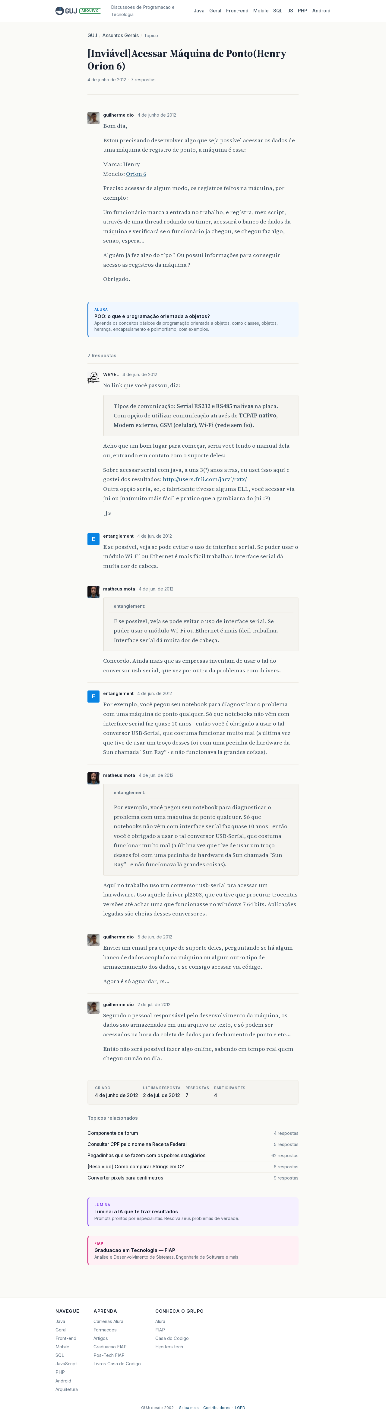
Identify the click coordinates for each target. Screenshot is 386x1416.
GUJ (92, 35)
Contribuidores (216, 1407)
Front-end (65, 1338)
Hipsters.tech (169, 1347)
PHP (302, 11)
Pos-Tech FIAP (109, 1355)
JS (290, 11)
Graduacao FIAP (110, 1347)
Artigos (100, 1338)
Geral (215, 11)
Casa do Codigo (172, 1338)
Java (199, 11)
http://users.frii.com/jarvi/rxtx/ (205, 479)
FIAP (160, 1330)
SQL (278, 11)
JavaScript (66, 1363)
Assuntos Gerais (120, 35)
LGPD (240, 1407)
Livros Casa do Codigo (117, 1363)
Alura (160, 1321)
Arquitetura (66, 1389)
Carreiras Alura (108, 1321)
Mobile (260, 11)
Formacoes (105, 1330)
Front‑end (237, 11)
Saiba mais (189, 1407)
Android (321, 11)
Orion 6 (136, 174)
